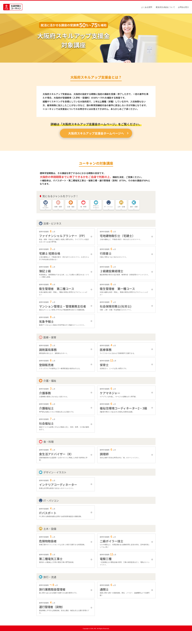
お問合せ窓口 (183, 7)
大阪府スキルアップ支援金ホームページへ (96, 133)
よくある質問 (146, 7)
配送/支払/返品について (165, 7)
